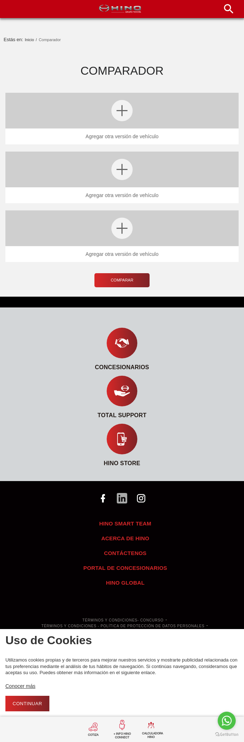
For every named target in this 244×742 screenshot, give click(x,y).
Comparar (122, 280)
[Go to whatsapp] (227, 721)
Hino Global (125, 582)
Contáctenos (125, 553)
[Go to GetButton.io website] (226, 734)
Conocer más (20, 686)
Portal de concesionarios (125, 568)
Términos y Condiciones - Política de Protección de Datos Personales (122, 626)
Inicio (29, 40)
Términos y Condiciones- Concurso (123, 620)
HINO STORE (122, 463)
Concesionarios (122, 367)
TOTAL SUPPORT (122, 415)
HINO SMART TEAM (125, 523)
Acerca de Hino (125, 538)
